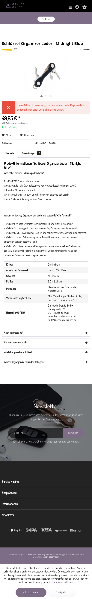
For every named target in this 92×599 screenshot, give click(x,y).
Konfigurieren (62, 592)
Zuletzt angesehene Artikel (18, 352)
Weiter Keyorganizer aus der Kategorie (24, 362)
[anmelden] (73, 433)
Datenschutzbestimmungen (39, 441)
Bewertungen (31, 153)
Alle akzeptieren (31, 592)
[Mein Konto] (77, 8)
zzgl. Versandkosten (19, 122)
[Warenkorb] (84, 8)
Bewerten (27, 135)
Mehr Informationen (62, 582)
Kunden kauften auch (15, 342)
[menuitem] (70, 7)
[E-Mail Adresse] (35, 433)
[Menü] (70, 7)
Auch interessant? (13, 332)
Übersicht (9, 153)
